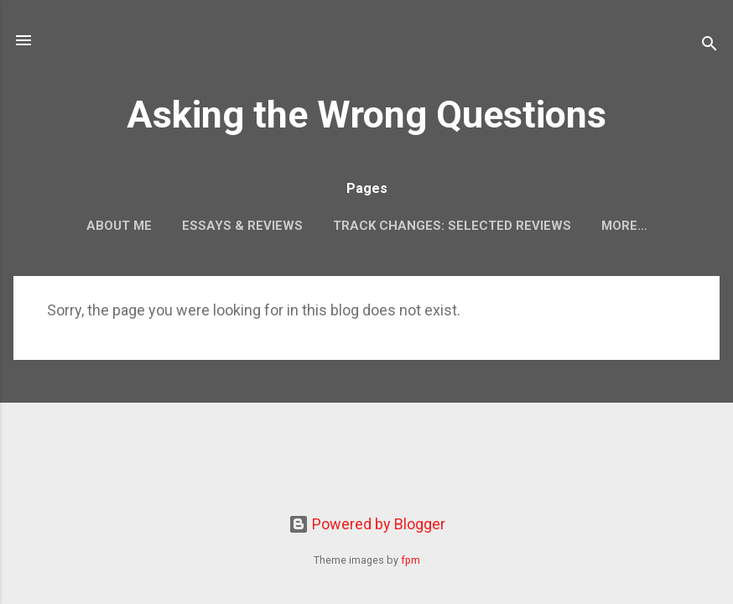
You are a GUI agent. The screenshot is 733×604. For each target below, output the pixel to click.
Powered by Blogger (367, 524)
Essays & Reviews (242, 225)
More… (624, 225)
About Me (119, 225)
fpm (410, 560)
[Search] (709, 45)
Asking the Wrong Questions (366, 114)
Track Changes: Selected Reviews (452, 225)
